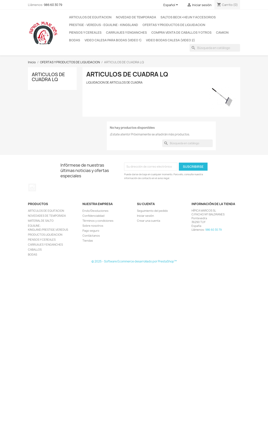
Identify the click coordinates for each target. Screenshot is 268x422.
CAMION (222, 32)
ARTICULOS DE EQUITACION (90, 17)
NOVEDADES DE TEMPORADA (47, 216)
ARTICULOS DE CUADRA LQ (48, 77)
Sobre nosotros (92, 225)
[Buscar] (215, 48)
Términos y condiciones (97, 220)
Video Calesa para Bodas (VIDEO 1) (113, 40)
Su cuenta (146, 204)
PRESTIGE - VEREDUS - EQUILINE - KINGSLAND (103, 25)
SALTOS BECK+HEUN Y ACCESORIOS (188, 17)
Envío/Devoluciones (95, 211)
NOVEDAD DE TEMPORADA (136, 17)
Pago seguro (90, 230)
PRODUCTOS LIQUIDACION (45, 234)
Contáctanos (91, 235)
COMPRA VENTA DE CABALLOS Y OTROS (181, 32)
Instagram (32, 187)
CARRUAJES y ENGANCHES (126, 32)
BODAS (74, 40)
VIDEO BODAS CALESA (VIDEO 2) (170, 40)
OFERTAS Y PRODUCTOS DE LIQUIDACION (174, 25)
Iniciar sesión (145, 216)
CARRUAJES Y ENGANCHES (45, 244)
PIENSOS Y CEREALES (85, 32)
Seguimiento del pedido (152, 211)
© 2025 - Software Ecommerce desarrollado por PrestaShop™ (134, 261)
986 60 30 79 (53, 5)
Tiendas (87, 240)
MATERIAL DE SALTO (41, 220)
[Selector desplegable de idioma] (171, 5)
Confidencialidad (93, 216)
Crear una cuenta (148, 220)
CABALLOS (35, 249)
